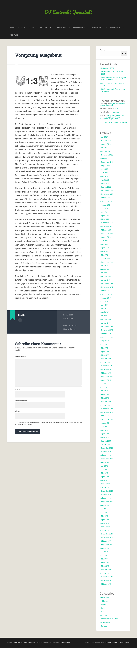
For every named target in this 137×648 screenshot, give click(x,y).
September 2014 (107, 419)
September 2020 (107, 234)
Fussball (44, 27)
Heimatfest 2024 (107, 68)
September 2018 (107, 262)
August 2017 (106, 298)
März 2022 (105, 184)
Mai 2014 (104, 430)
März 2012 (105, 523)
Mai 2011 (104, 559)
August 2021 (106, 205)
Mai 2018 (104, 266)
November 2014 (107, 412)
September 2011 (107, 545)
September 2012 (107, 502)
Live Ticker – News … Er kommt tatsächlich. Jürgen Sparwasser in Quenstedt (112, 117)
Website (18, 411)
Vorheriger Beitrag (70, 325)
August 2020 (106, 237)
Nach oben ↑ (125, 643)
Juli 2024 (104, 137)
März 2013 (105, 480)
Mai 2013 (104, 473)
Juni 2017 (104, 305)
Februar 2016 (106, 359)
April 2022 (105, 180)
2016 (116, 108)
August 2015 (106, 380)
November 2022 (107, 155)
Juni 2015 (104, 387)
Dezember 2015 (107, 366)
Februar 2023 (106, 151)
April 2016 (105, 352)
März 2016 (105, 355)
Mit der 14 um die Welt (109, 619)
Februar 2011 (106, 570)
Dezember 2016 (107, 327)
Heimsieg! (115, 112)
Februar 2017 (106, 319)
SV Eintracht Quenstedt (68, 12)
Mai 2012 (104, 516)
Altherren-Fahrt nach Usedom (116, 122)
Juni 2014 (104, 427)
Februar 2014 (106, 441)
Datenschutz (97, 27)
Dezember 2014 (107, 409)
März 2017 (105, 316)
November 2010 (107, 580)
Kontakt (14, 35)
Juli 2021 (104, 209)
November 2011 (107, 537)
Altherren (104, 601)
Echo (23, 27)
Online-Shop (79, 27)
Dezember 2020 (107, 223)
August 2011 (106, 548)
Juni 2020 (104, 241)
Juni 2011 (104, 555)
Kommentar (20, 357)
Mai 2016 (104, 348)
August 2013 (106, 462)
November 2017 (107, 287)
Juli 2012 (104, 509)
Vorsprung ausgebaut (38, 55)
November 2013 (107, 452)
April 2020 (105, 248)
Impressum (115, 27)
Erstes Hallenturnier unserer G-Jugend (112, 104)
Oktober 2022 (106, 158)
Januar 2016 (105, 362)
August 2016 (106, 341)
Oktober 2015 (106, 373)
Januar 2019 (105, 259)
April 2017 (105, 312)
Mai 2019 (104, 255)
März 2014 (105, 437)
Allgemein (105, 597)
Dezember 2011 (107, 534)
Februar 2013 (106, 484)
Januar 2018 (105, 280)
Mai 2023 (104, 148)
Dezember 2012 (107, 491)
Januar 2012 (105, 530)
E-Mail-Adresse (21, 400)
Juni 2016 (104, 344)
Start (12, 27)
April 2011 (105, 563)
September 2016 (107, 337)
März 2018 (105, 273)
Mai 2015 (104, 391)
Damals (104, 605)
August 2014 (106, 423)
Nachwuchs (105, 622)
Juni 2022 (104, 173)
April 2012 (105, 520)
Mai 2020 (104, 244)
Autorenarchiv (20, 320)
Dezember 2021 (107, 191)
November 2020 (107, 226)
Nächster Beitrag (69, 329)
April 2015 (105, 394)
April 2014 (105, 434)
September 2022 (107, 162)
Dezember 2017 (107, 284)
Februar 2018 (106, 276)
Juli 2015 (104, 384)
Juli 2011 (104, 552)
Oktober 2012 (106, 498)
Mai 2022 (104, 176)
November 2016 (107, 330)
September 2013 (107, 459)
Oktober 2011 (106, 541)
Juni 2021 (104, 212)
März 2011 (105, 566)
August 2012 (106, 505)
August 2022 (106, 166)
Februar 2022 (106, 187)
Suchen (102, 50)
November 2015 (107, 369)
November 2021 (107, 194)
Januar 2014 (105, 444)
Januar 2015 (105, 405)
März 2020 (105, 251)
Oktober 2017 (106, 291)
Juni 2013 (104, 470)
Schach (104, 626)
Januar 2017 (105, 323)
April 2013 (105, 477)
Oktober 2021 (106, 198)
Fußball (70, 318)
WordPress (65, 643)
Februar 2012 (106, 527)
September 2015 (107, 377)
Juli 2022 (104, 169)
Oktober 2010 (106, 584)
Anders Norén (111, 643)
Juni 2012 (104, 512)
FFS (102, 612)
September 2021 (107, 201)
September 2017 (107, 294)
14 (33, 27)
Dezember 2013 (107, 448)
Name (18, 389)
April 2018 (105, 269)
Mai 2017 (104, 309)
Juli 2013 (104, 466)
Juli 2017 (104, 301)
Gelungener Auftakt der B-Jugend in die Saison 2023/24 (113, 79)
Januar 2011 (105, 573)
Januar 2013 (105, 487)
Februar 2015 (106, 402)
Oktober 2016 (106, 334)
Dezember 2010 (107, 577)
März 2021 (105, 219)
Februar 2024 (106, 141)
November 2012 (107, 495)
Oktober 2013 (106, 455)
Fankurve (62, 27)
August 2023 (106, 144)
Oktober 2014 (106, 416)
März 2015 (105, 398)
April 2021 (105, 216)
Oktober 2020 (106, 230)
